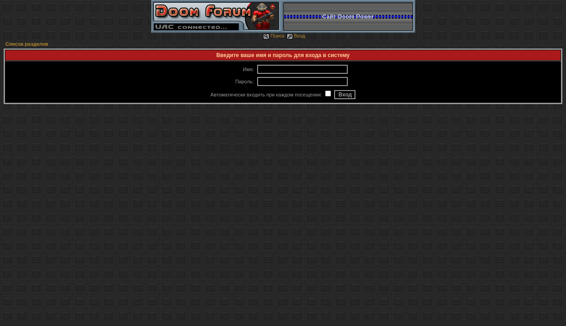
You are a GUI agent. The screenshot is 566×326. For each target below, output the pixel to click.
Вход (296, 35)
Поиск (273, 35)
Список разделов (26, 44)
